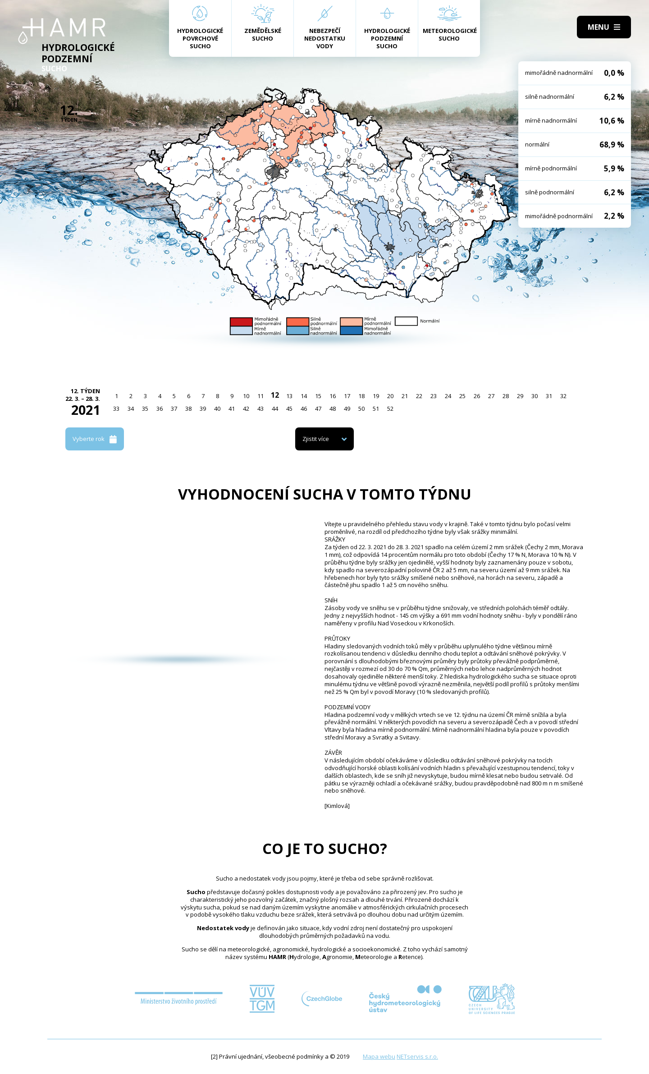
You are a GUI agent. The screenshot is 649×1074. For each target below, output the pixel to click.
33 (116, 408)
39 (203, 408)
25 (462, 396)
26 (477, 396)
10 (246, 396)
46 (304, 408)
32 (563, 396)
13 (289, 396)
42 (246, 408)
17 (347, 396)
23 (433, 396)
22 (419, 396)
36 (159, 408)
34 (131, 408)
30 (534, 396)
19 (376, 396)
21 (405, 396)
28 (506, 396)
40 (217, 408)
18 (361, 396)
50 (361, 408)
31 (549, 396)
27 (491, 396)
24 (448, 396)
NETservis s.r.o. (417, 1056)
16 (332, 396)
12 (275, 395)
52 (390, 408)
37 (174, 408)
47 (318, 408)
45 (289, 408)
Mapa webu (379, 1056)
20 (390, 396)
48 (332, 408)
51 (376, 408)
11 (260, 396)
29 (520, 396)
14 (304, 396)
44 (275, 408)
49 (347, 408)
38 (188, 408)
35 (145, 408)
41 (232, 408)
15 (318, 396)
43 (260, 408)
